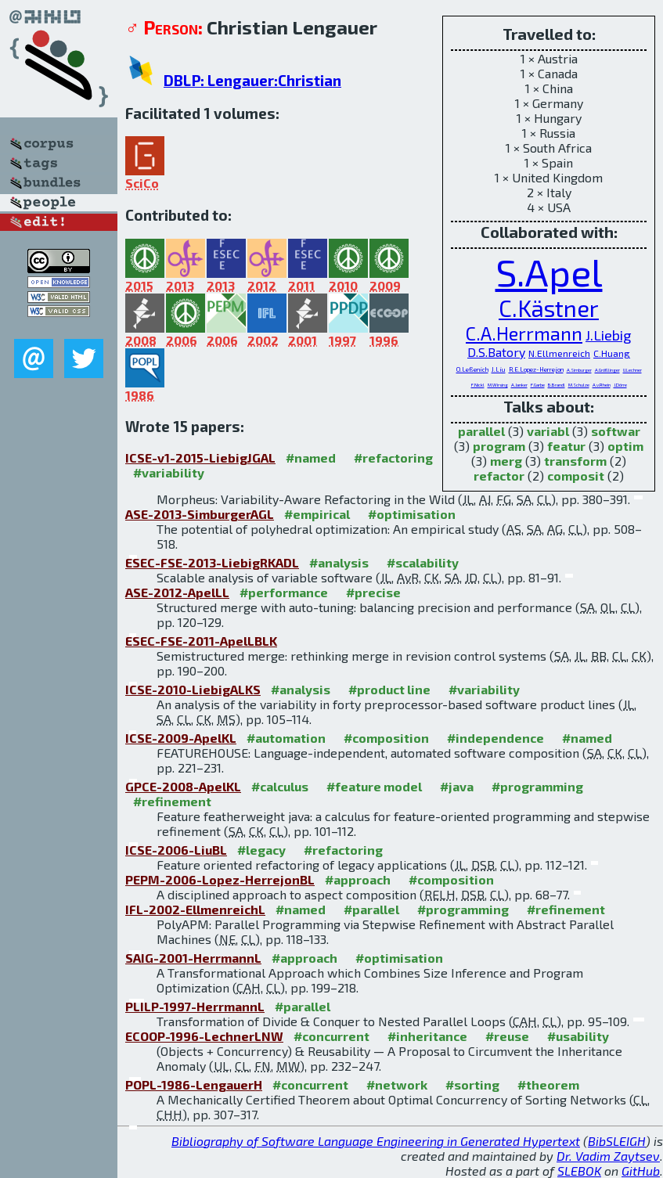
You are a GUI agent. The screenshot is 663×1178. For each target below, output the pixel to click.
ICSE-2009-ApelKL (180, 737)
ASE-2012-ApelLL (177, 592)
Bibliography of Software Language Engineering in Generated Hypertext (375, 1140)
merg (506, 460)
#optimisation (412, 513)
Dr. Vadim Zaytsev (608, 1155)
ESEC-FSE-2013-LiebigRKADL (212, 562)
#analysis (339, 562)
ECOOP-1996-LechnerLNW (204, 1035)
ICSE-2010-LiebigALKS (193, 689)
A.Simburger (579, 370)
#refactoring (393, 457)
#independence (495, 737)
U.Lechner (632, 370)
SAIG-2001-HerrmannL (193, 957)
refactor (499, 475)
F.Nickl (478, 384)
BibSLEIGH (617, 1140)
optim (625, 445)
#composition (386, 737)
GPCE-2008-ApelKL (183, 786)
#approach (358, 879)
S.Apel (549, 271)
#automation (286, 737)
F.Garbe (538, 384)
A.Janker (519, 384)
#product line (389, 689)
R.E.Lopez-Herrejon (536, 369)
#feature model (374, 786)
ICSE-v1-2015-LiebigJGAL (200, 457)
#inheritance (427, 1035)
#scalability (423, 562)
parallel (481, 430)
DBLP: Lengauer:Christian (252, 80)
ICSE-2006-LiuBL (176, 849)
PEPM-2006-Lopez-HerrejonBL (220, 879)
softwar (615, 430)
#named (311, 457)
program (499, 445)
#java (457, 786)
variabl (548, 430)
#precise (373, 592)
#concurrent (331, 1035)
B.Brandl (556, 384)
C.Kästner (549, 308)
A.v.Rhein (602, 384)
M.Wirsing (498, 384)
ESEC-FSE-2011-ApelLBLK (201, 640)
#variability (168, 472)
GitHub (641, 1170)
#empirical (317, 513)
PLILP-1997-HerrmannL (195, 1006)
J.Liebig (609, 335)
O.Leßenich (472, 369)
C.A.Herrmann (524, 333)
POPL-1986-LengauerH (193, 1084)
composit (575, 475)
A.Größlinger (607, 370)
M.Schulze (578, 384)
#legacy (261, 849)
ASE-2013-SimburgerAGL (199, 513)
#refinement (172, 801)
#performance (284, 592)
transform (575, 460)
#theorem (548, 1084)
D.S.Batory (496, 351)
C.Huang (611, 353)
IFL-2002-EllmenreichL (195, 909)
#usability (578, 1035)
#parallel (371, 909)
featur (566, 445)
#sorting (472, 1084)
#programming (537, 786)
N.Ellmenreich (559, 353)
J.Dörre (620, 384)
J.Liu (499, 369)
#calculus (279, 786)
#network (396, 1084)
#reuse (507, 1035)
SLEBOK (579, 1170)
